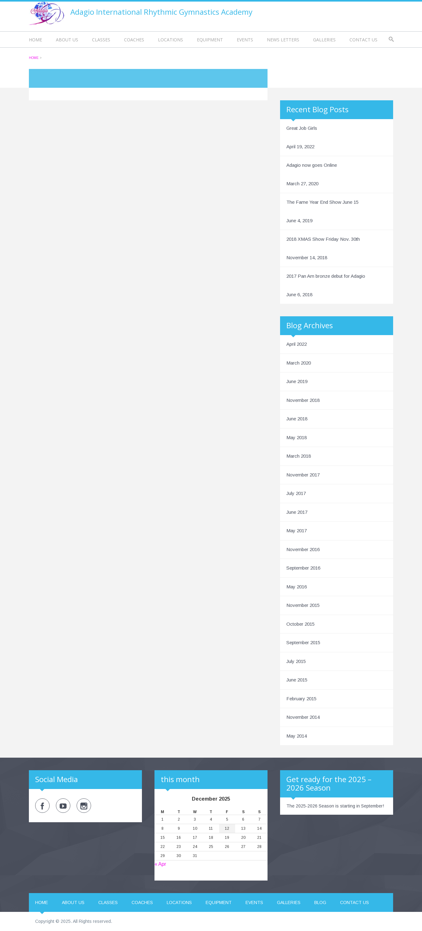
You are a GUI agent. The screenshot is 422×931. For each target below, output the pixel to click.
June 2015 (296, 679)
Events (245, 40)
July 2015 (296, 661)
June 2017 (296, 512)
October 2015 (300, 624)
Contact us (363, 40)
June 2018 (296, 418)
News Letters (283, 40)
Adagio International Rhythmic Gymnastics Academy (161, 12)
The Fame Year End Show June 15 (322, 202)
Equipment (210, 40)
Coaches (134, 40)
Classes (101, 40)
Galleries (324, 40)
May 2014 (296, 736)
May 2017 (296, 530)
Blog (320, 902)
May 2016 (296, 586)
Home (35, 40)
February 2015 (301, 698)
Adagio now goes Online (311, 165)
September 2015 (303, 642)
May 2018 (296, 437)
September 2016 (303, 568)
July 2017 (296, 493)
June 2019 (296, 381)
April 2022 (296, 344)
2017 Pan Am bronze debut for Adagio (325, 276)
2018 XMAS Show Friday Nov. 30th (323, 239)
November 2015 (303, 605)
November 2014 (303, 717)
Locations (170, 40)
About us (67, 40)
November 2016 (303, 549)
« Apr (160, 864)
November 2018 (303, 400)
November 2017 (303, 474)
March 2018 (298, 456)
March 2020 (298, 363)
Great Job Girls (301, 128)
